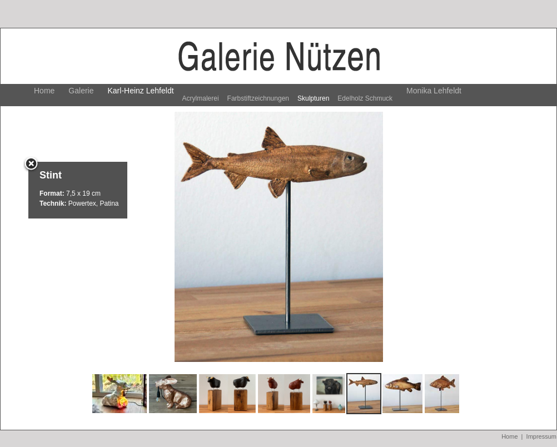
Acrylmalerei (200, 98)
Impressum (541, 436)
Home (44, 90)
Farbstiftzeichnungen (258, 98)
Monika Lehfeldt (433, 90)
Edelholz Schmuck (364, 98)
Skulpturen (313, 98)
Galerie (80, 90)
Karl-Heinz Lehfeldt (141, 90)
